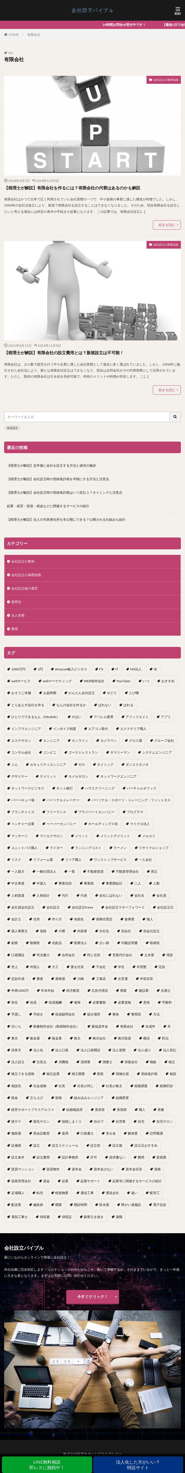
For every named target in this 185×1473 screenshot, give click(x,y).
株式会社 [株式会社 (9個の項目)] (99, 1038)
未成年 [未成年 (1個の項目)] (150, 1026)
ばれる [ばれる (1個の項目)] (128, 705)
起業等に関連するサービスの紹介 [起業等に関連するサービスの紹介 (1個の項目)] (137, 1181)
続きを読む (167, 225)
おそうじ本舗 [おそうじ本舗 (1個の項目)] (21, 693)
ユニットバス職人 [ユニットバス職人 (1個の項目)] (24, 848)
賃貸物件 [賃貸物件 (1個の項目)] (53, 1169)
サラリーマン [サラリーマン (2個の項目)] (120, 752)
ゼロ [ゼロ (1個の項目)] (81, 764)
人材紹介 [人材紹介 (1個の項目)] (43, 895)
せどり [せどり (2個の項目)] (112, 693)
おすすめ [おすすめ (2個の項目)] (168, 681)
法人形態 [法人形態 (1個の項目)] (119, 1050)
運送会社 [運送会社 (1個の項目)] (112, 1193)
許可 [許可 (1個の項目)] (93, 1157)
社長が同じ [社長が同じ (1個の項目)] (85, 1086)
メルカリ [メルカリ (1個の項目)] (148, 836)
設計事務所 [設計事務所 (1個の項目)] (70, 1157)
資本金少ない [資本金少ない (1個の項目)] (104, 1169)
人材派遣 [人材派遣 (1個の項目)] (17, 895)
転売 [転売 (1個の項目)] (40, 1193)
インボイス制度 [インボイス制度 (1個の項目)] (64, 729)
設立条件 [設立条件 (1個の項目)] (17, 1157)
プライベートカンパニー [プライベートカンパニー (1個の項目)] (96, 812)
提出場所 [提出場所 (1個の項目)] (93, 1014)
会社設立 (12, 427)
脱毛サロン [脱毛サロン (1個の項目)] (41, 1121)
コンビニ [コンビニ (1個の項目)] (49, 752)
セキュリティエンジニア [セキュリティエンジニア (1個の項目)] (48, 764)
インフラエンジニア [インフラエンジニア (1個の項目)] (26, 729)
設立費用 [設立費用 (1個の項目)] (43, 1157)
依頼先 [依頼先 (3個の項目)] (79, 919)
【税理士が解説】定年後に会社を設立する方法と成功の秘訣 (51, 465)
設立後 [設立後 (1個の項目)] (117, 1145)
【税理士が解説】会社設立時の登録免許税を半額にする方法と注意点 (58, 479)
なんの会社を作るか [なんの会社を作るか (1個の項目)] (71, 705)
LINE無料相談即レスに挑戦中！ (47, 1464)
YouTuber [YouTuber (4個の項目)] (124, 681)
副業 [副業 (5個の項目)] (14, 943)
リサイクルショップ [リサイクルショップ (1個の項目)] (154, 848)
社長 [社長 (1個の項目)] (62, 1086)
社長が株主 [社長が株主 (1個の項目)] (114, 1086)
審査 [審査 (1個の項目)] (40, 979)
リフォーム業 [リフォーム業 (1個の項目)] (43, 860)
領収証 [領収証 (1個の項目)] (67, 1217)
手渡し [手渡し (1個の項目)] (16, 1014)
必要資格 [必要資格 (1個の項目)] (124, 1002)
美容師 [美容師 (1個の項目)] (122, 1110)
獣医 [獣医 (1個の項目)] (100, 1074)
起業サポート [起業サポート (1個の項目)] (90, 1181)
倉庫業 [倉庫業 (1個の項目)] (129, 919)
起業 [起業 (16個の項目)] (65, 1181)
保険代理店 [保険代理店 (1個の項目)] (104, 919)
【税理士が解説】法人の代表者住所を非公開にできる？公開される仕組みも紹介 (66, 519)
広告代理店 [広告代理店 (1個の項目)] (100, 990)
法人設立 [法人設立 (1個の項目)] (17, 1062)
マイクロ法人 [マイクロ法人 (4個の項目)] (140, 824)
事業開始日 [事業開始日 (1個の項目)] (114, 883)
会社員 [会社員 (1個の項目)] (161, 895)
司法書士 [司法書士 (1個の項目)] (43, 955)
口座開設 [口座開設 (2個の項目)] (17, 955)
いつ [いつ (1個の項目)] (146, 681)
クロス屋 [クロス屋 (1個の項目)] (135, 740)
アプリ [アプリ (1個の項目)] (166, 717)
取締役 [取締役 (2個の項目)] (155, 943)
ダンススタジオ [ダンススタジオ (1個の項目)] (137, 764)
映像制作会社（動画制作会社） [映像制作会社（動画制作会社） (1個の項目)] (56, 1026)
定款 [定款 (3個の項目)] (162, 967)
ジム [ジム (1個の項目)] (14, 764)
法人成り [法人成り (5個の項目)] (144, 1050)
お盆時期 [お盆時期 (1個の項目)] (49, 693)
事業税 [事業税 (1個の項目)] (89, 883)
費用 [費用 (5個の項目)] (141, 1157)
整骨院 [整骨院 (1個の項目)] (136, 1014)
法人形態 (17, 615)
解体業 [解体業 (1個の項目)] (133, 1133)
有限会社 (33, 35)
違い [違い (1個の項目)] (134, 1193)
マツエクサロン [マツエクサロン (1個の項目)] (51, 836)
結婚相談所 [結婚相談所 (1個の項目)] (74, 1110)
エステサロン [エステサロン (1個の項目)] (21, 740)
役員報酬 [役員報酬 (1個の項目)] (55, 1002)
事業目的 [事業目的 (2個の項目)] (65, 883)
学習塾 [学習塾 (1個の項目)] (142, 967)
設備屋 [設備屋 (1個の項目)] (16, 1145)
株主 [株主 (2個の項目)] (77, 1038)
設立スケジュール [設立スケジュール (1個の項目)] (65, 1145)
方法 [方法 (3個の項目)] (156, 1014)
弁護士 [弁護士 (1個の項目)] (166, 990)
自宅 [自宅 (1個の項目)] (141, 1121)
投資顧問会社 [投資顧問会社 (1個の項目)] (65, 1014)
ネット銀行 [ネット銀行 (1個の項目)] (64, 788)
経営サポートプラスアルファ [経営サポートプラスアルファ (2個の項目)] (32, 1110)
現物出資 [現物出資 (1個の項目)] (122, 1074)
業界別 (16, 602)
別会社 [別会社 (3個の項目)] (126, 931)
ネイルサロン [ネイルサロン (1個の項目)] (78, 776)
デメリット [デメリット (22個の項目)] (48, 776)
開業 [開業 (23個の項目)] (58, 1205)
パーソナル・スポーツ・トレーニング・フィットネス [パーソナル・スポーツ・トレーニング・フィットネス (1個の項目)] (131, 800)
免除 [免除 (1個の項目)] (43, 931)
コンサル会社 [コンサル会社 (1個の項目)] (21, 752)
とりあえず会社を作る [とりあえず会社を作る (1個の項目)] (27, 705)
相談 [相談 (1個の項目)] (173, 1074)
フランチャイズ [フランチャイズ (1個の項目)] (22, 812)
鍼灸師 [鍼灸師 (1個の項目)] (38, 1205)
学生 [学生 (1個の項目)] (121, 967)
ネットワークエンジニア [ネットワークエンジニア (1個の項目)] (118, 776)
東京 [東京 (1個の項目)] (14, 1038)
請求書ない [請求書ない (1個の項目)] (117, 1157)
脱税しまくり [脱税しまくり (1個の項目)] (72, 1121)
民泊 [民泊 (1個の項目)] (165, 1038)
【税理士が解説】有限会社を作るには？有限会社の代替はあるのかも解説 (72, 187)
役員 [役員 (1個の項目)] (33, 1002)
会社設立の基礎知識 (165, 79)
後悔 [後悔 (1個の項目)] (77, 1002)
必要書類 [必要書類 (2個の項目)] (99, 1002)
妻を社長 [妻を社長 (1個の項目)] (77, 967)
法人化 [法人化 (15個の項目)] (38, 1050)
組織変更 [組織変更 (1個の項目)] (122, 1098)
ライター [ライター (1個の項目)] (56, 848)
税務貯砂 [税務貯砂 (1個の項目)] (166, 1086)
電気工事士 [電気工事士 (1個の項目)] (19, 1217)
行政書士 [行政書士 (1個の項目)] (87, 1133)
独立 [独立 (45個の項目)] (172, 1062)
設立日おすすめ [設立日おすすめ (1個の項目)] (146, 1145)
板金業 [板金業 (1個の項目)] (57, 1038)
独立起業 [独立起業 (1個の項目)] (53, 1074)
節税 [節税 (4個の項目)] (58, 1098)
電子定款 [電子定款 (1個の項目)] (159, 1205)
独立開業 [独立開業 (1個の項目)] (78, 1074)
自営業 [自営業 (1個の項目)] (121, 1121)
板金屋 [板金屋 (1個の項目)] (35, 1038)
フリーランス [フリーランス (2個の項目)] (56, 812)
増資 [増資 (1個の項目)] (169, 955)
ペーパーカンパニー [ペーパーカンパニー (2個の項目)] (61, 824)
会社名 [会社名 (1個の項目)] (139, 895)
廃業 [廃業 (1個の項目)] (123, 990)
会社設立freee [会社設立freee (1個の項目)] (82, 907)
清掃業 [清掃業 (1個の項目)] (85, 1062)
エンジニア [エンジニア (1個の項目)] (51, 740)
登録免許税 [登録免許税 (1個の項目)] (149, 1074)
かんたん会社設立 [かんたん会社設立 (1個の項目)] (81, 693)
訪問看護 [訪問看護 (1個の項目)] (156, 1133)
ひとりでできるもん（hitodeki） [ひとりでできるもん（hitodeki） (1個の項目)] (35, 717)
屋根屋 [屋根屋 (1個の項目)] (60, 979)
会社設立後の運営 (24, 588)
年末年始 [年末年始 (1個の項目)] (47, 990)
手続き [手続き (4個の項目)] (38, 1014)
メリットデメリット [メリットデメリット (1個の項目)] (115, 836)
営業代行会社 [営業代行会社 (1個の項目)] (122, 955)
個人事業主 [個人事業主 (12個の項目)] (19, 931)
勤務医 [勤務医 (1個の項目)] (35, 943)
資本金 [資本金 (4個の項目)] (77, 1169)
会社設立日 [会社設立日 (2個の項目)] (165, 907)
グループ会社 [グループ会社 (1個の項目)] (164, 740)
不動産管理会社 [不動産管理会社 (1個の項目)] (127, 871)
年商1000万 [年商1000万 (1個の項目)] (20, 990)
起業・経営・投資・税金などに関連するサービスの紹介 (48, 506)
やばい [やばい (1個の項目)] (77, 717)
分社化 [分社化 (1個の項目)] (104, 931)
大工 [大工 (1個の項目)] (55, 967)
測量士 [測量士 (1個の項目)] (107, 1062)
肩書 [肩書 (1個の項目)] (161, 1110)
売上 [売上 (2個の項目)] (14, 967)
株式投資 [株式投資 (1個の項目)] (124, 1038)
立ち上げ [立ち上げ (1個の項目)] (36, 1098)
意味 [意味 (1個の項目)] (146, 1002)
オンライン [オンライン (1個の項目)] (80, 740)
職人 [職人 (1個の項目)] (142, 1110)
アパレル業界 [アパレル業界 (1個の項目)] (104, 717)
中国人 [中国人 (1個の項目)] (41, 883)
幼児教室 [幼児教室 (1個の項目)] (72, 990)
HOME (14, 35)
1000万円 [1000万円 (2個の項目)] (18, 669)
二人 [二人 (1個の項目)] (137, 883)
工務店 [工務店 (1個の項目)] (101, 979)
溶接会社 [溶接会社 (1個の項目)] (131, 1062)
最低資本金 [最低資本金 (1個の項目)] (100, 1026)
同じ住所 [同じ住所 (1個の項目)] (93, 955)
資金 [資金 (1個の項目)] (46, 1181)
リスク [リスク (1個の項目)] (16, 860)
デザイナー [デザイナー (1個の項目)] (19, 776)
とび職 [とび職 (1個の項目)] (134, 693)
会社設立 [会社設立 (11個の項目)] (53, 907)
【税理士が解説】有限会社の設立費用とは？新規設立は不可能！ (64, 352)
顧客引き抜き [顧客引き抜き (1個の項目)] (94, 1217)
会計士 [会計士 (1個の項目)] (16, 919)
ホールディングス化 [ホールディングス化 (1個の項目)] (103, 824)
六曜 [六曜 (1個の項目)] (62, 931)
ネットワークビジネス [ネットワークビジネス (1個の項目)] (27, 788)
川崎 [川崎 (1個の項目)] (80, 979)
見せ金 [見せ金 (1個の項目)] (111, 1133)
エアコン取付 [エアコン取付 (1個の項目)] (98, 729)
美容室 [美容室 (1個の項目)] (100, 1110)
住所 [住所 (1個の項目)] (36, 919)
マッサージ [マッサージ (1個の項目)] (19, 836)
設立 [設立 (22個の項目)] (36, 1145)
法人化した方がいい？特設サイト (138, 1464)
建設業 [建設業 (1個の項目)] (144, 990)
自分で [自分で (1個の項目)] (99, 1121)
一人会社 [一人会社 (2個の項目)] (145, 860)
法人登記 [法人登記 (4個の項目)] (169, 1050)
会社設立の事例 (22, 561)
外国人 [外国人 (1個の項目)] (35, 967)
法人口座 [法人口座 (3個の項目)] (61, 1050)
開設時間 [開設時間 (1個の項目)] (80, 1205)
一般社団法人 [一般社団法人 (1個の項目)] (46, 871)
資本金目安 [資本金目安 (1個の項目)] (134, 1169)
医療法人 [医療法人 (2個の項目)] (80, 943)
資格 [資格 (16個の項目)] (157, 1169)
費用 (14, 629)
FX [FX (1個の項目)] (101, 669)
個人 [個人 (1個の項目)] (150, 919)
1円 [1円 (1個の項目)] (40, 669)
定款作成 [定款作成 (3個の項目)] (17, 979)
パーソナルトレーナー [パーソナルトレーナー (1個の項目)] (62, 800)
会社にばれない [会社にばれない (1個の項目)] (110, 895)
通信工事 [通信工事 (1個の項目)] (87, 1193)
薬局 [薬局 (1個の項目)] (65, 1133)
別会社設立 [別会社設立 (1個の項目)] (151, 931)
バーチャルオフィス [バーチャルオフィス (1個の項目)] (141, 788)
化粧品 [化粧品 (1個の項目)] (57, 943)
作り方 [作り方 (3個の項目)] (57, 919)
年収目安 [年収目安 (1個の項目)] (146, 979)
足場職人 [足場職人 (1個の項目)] (17, 1193)
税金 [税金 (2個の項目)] (14, 1098)
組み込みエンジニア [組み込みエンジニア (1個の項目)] (89, 1098)
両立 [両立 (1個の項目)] (154, 871)
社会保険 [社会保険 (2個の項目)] (39, 1086)
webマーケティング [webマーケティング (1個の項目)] (57, 681)
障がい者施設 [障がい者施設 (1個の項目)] (131, 1205)
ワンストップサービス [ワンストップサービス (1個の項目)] (110, 860)
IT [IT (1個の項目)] (116, 669)
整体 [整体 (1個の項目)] (115, 1014)
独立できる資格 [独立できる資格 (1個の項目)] (22, 1074)
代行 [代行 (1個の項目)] (65, 895)
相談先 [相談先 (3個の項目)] (16, 1086)
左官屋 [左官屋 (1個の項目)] (123, 979)
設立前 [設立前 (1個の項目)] (95, 1145)
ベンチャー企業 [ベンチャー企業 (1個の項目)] (22, 824)
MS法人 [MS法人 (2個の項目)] (136, 669)
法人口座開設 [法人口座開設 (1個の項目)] (90, 1050)
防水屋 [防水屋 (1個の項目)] (104, 1205)
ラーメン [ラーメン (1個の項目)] (120, 848)
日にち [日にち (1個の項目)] (16, 1026)
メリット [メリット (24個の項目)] (81, 836)
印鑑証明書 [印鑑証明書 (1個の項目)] (129, 943)
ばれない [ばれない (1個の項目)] (104, 705)
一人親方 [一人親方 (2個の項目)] (17, 871)
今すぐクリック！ (92, 1296)
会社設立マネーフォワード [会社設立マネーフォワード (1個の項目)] (125, 907)
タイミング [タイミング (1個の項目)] (105, 764)
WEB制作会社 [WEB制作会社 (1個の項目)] (94, 681)
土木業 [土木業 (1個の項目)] (149, 955)
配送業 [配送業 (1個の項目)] (16, 1205)
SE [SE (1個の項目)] (155, 669)
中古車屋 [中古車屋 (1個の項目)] (17, 883)
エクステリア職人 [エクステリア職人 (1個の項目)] (133, 729)
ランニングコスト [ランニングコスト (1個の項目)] (88, 848)
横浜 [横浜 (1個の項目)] (146, 1038)
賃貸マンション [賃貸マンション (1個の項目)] (22, 1169)
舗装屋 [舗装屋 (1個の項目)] (16, 1133)
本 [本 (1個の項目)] (169, 1026)
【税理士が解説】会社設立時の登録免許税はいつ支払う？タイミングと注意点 (64, 492)
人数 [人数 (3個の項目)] (156, 883)
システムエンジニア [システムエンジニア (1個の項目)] (157, 752)
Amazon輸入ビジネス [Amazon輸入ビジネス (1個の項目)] (71, 669)
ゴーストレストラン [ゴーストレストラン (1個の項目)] (83, 752)
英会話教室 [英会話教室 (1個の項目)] (41, 1133)
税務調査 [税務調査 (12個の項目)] (141, 1086)
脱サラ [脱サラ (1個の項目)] (16, 1121)
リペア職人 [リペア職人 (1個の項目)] (73, 860)
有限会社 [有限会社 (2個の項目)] (126, 1026)
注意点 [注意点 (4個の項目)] (41, 1062)
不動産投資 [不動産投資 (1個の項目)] (95, 871)
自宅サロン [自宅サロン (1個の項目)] (164, 1121)
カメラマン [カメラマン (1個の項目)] (108, 740)
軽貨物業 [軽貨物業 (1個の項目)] (61, 1193)
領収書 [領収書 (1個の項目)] (45, 1217)
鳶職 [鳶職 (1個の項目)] (119, 1217)
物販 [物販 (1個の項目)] (153, 1062)
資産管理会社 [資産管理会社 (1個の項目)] (21, 1181)
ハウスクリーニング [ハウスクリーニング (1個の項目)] (100, 788)
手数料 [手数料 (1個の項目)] (167, 1002)
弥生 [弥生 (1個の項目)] (14, 1002)
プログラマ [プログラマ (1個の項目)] (135, 812)
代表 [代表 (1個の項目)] (84, 895)
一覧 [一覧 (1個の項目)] (71, 871)
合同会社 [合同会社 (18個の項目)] (68, 955)
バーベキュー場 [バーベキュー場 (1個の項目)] (22, 800)
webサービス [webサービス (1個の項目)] (21, 681)
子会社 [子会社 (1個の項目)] (101, 967)
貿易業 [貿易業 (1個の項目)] (161, 1157)
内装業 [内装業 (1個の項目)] (82, 931)
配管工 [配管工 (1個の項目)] (155, 1193)
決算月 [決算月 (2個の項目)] (16, 1050)
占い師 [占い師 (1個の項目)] (104, 943)
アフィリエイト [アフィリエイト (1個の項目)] (137, 717)
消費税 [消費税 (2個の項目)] (63, 1062)
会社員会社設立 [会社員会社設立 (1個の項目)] (22, 907)
